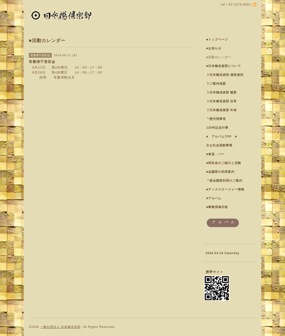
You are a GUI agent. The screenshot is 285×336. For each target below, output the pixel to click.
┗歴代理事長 (216, 119)
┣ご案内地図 (216, 83)
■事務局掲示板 (217, 207)
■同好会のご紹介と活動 (223, 163)
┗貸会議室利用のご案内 (224, 180)
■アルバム (213, 198)
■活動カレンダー (218, 57)
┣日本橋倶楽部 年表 (221, 110)
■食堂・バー (215, 154)
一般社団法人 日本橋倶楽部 (60, 327)
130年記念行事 (217, 127)
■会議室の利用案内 (220, 172)
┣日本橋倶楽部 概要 (221, 92)
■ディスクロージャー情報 (225, 189)
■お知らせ (213, 48)
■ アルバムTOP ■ (221, 136)
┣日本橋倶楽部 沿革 (221, 101)
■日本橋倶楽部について (223, 66)
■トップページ (217, 39)
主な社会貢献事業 (219, 145)
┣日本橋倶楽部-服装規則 (225, 75)
